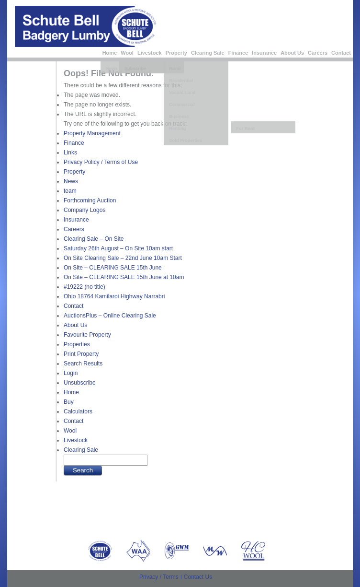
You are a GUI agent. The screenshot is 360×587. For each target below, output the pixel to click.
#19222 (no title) (84, 286)
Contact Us (198, 577)
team (70, 191)
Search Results (83, 363)
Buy (69, 402)
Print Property (81, 354)
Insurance (264, 53)
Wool (127, 53)
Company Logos (84, 210)
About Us (292, 53)
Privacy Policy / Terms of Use (101, 162)
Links (70, 152)
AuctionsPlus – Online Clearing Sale (110, 315)
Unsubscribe (80, 382)
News (71, 181)
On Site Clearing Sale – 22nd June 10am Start (123, 258)
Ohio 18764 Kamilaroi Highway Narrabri (114, 296)
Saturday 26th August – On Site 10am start (118, 248)
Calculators (78, 411)
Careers (317, 53)
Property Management (92, 133)
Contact (341, 53)
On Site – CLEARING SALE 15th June (113, 267)
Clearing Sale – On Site (94, 238)
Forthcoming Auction (90, 200)
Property (176, 53)
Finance (238, 53)
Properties (77, 344)
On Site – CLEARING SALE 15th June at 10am (124, 277)
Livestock (149, 53)
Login (71, 373)
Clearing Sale (208, 53)
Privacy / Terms (159, 577)
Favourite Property (87, 334)
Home (109, 53)
